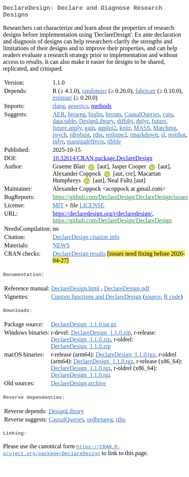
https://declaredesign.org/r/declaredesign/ (102, 216)
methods (101, 109)
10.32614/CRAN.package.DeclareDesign (102, 161)
